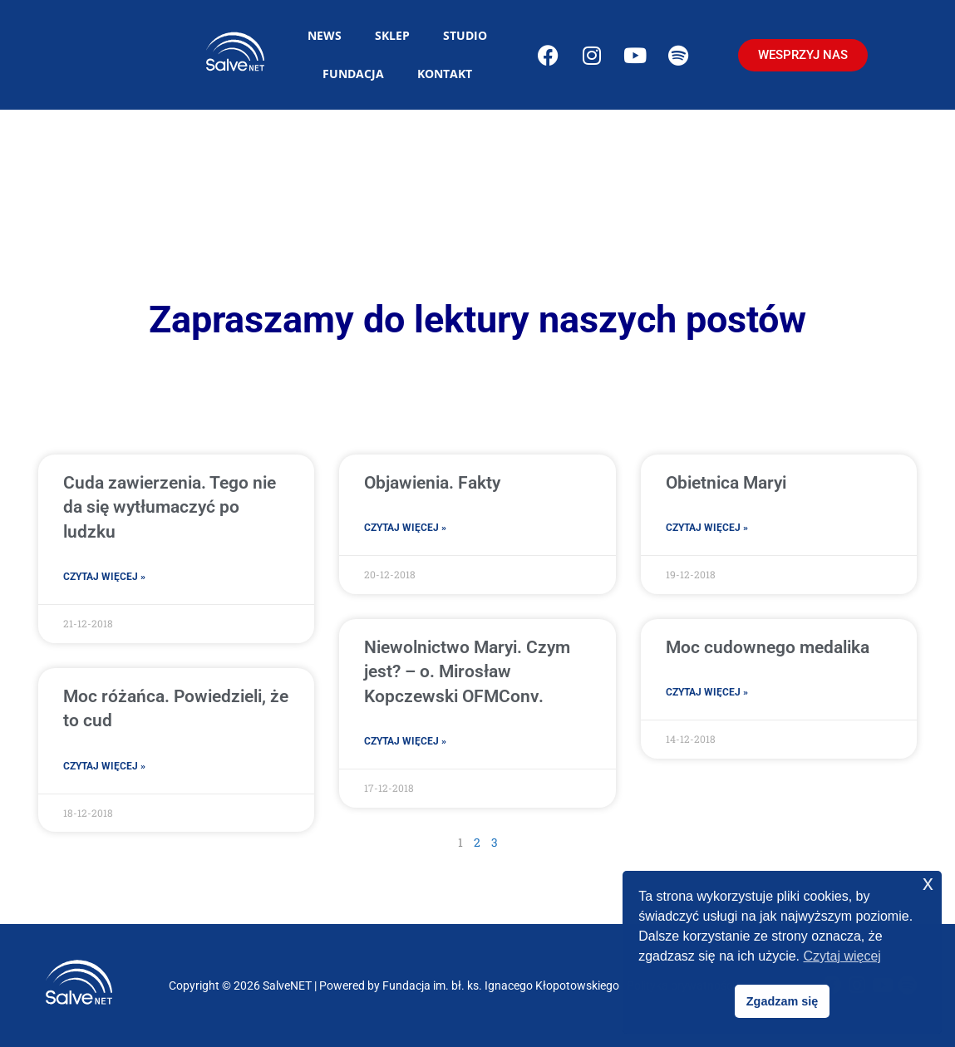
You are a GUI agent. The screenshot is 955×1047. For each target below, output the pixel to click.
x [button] (928, 883)
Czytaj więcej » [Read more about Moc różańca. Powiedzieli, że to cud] (104, 766)
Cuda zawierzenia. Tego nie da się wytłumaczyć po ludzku (169, 507)
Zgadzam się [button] (782, 1001)
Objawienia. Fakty (432, 483)
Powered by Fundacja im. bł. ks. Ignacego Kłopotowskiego (469, 985)
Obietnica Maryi (726, 483)
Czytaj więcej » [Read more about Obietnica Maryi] (707, 527)
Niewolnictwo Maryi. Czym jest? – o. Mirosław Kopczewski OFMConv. (467, 671)
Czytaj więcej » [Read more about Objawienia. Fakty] (405, 527)
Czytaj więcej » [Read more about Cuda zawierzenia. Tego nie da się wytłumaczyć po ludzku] (104, 576)
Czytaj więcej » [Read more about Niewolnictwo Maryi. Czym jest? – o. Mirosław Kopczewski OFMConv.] (405, 741)
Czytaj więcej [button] (842, 956)
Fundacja (353, 73)
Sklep (392, 35)
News (325, 35)
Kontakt (444, 73)
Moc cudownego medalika (767, 647)
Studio (465, 35)
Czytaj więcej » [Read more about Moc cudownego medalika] (707, 692)
